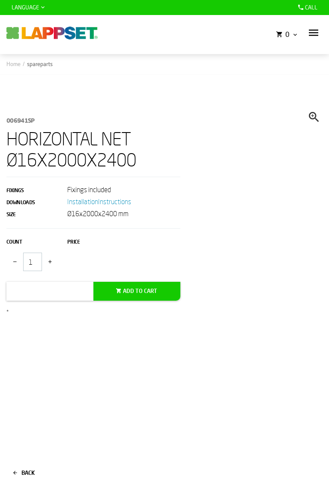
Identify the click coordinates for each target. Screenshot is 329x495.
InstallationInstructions (99, 201)
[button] (313, 33)
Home (13, 63)
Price (73, 241)
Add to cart (140, 290)
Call (306, 7)
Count (14, 241)
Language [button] (25, 7)
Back (24, 472)
